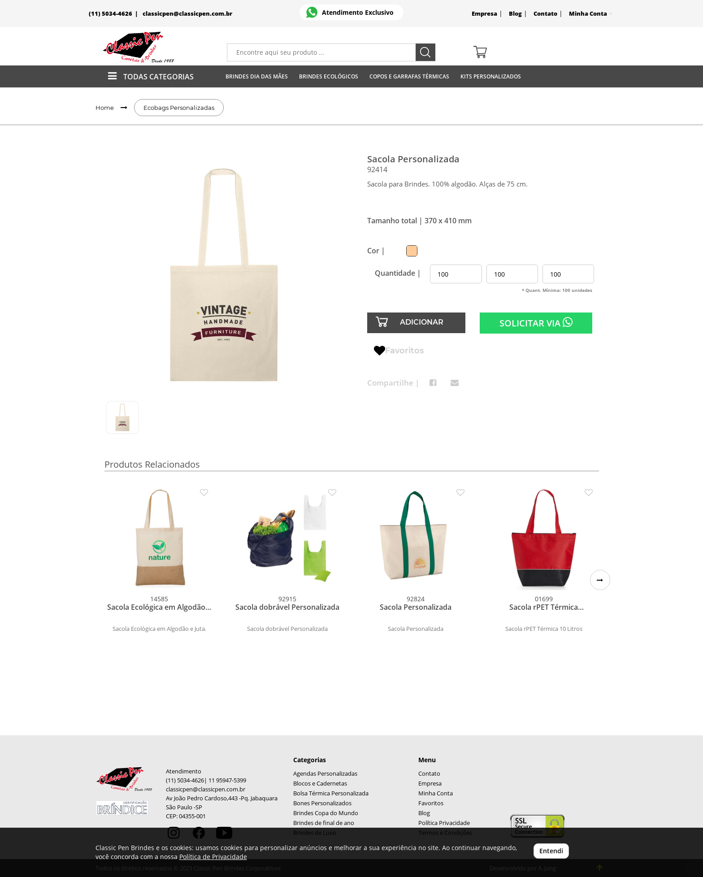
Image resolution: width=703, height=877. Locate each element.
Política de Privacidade (213, 856)
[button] (600, 580)
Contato (545, 13)
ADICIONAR (421, 322)
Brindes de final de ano (323, 823)
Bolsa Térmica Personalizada (331, 793)
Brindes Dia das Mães (257, 76)
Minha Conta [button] (590, 13)
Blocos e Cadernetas (320, 783)
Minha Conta (435, 793)
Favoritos (399, 351)
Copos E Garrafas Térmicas (409, 76)
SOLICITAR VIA (536, 323)
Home (104, 107)
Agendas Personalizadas (325, 773)
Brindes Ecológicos (328, 76)
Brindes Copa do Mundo (325, 813)
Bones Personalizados (322, 803)
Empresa (484, 13)
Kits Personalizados (490, 76)
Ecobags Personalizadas (178, 107)
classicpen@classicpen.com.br (187, 13)
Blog (515, 13)
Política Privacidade (444, 823)
